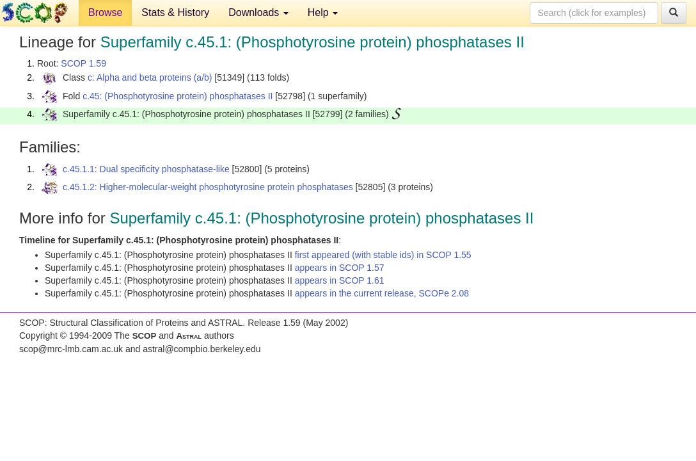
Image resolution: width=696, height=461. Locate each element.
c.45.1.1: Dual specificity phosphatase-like (146, 169)
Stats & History (175, 12)
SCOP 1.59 (83, 63)
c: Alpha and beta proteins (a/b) (150, 77)
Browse (105, 12)
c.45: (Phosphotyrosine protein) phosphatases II (178, 96)
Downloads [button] (258, 12)
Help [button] (323, 12)
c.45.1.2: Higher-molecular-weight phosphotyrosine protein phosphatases (208, 187)
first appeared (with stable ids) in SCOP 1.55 (383, 255)
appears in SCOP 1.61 (339, 280)
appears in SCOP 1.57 (339, 268)
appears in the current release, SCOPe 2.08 (382, 293)
